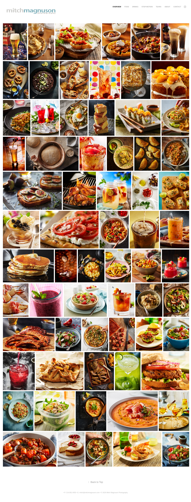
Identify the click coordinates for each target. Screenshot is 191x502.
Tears (158, 7)
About (167, 7)
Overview (117, 7)
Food (126, 7)
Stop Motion (147, 7)
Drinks (135, 7)
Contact (177, 7)
